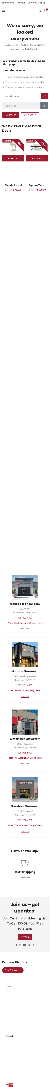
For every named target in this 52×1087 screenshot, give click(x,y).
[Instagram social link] (20, 945)
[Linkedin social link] (33, 945)
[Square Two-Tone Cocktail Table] (37, 147)
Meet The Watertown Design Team (25, 757)
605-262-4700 (25, 820)
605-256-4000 (25, 685)
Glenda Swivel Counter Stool (13, 186)
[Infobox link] (25, 1002)
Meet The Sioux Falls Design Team (25, 622)
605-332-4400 (25, 617)
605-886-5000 (25, 752)
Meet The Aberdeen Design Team (25, 825)
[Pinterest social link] (29, 945)
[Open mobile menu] (3, 10)
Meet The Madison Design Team (25, 690)
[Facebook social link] (16, 945)
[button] (13, 158)
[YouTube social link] (24, 945)
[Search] (39, 10)
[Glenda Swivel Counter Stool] (13, 147)
